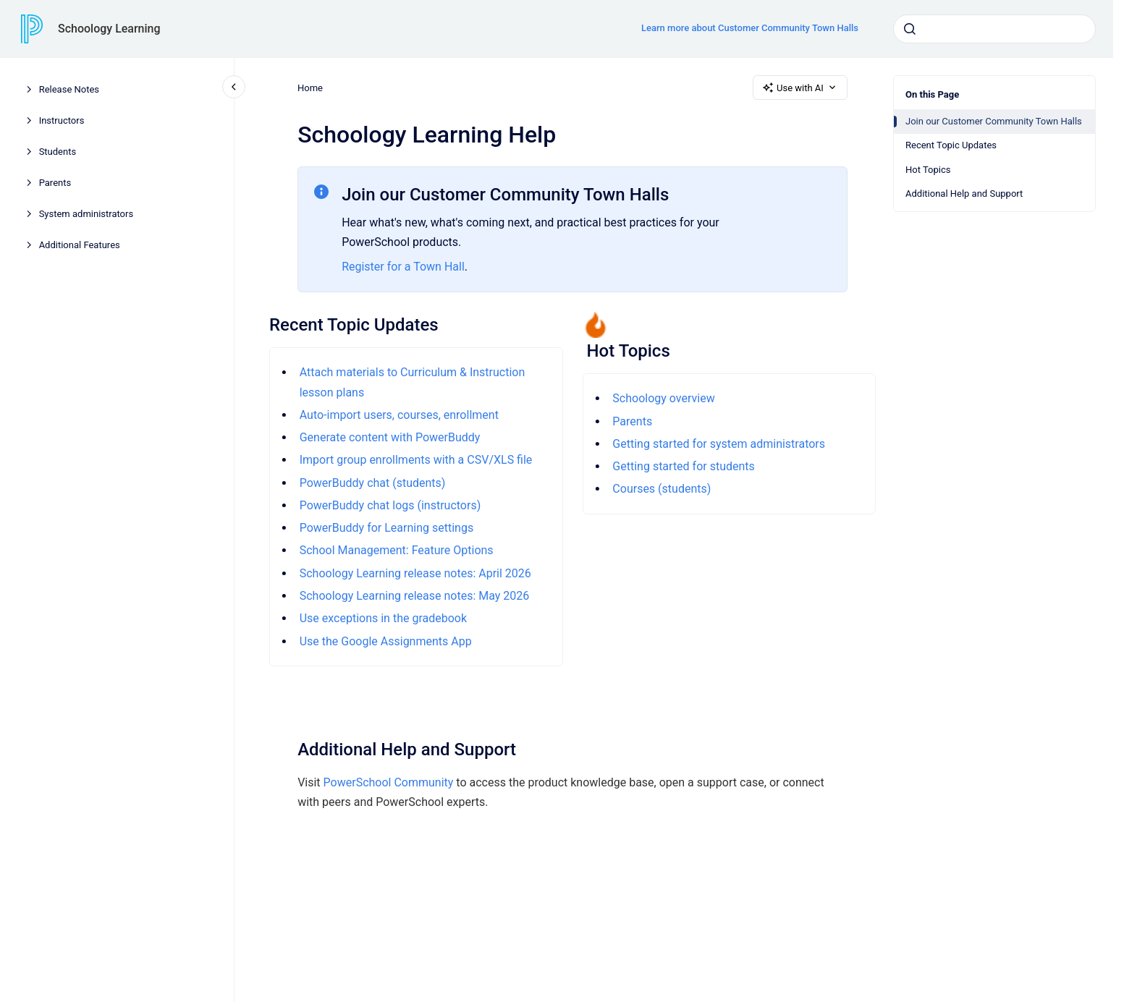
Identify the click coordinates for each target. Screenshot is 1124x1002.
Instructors (62, 120)
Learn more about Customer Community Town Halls (749, 27)
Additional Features (79, 244)
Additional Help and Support (964, 193)
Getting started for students (683, 466)
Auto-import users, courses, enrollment (398, 415)
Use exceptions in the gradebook (382, 618)
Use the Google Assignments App (385, 641)
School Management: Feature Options (396, 550)
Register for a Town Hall (403, 266)
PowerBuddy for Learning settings (386, 528)
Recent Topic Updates (951, 145)
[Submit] (909, 29)
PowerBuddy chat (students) (372, 483)
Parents (55, 182)
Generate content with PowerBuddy (389, 437)
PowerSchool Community (388, 782)
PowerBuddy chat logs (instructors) (390, 505)
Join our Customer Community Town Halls (993, 121)
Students (58, 151)
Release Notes (69, 89)
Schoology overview (663, 398)
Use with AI (800, 87)
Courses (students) (661, 489)
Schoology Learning (109, 28)
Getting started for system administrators (718, 444)
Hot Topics (927, 169)
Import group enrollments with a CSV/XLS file (415, 460)
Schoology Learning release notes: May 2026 (414, 596)
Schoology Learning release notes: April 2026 (415, 573)
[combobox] (994, 29)
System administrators (86, 213)
